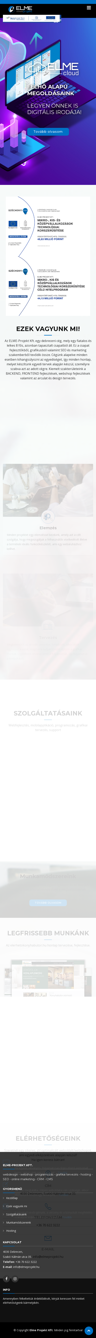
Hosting (11, 1231)
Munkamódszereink (18, 1222)
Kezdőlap (12, 1198)
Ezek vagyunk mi (16, 1206)
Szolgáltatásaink (16, 1214)
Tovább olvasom (48, 132)
